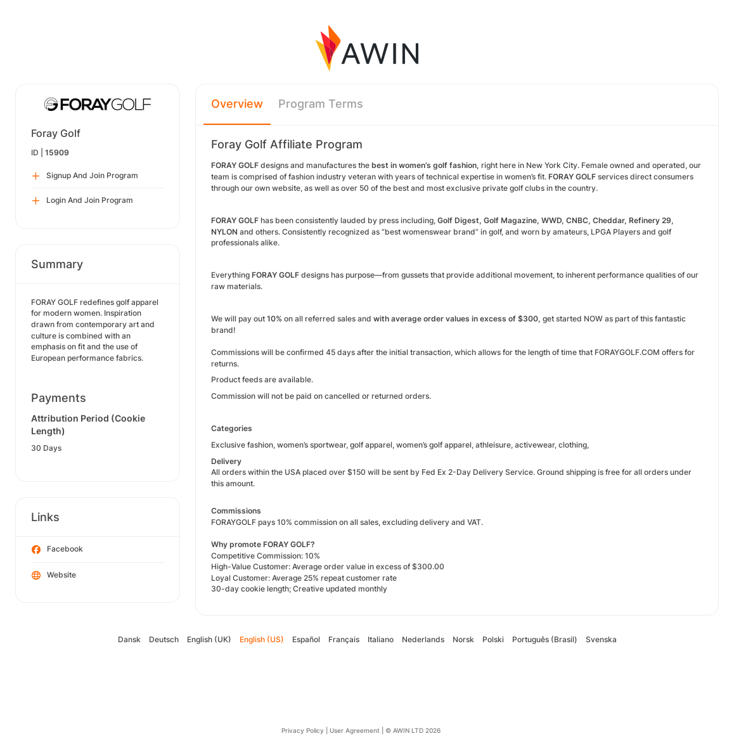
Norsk (463, 639)
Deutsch (164, 639)
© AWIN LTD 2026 (413, 730)
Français (343, 639)
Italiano (381, 639)
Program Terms (320, 103)
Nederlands (423, 639)
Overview (237, 103)
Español (306, 639)
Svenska (601, 639)
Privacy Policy (302, 730)
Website (54, 575)
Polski (493, 639)
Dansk (129, 639)
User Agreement (355, 730)
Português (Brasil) (544, 639)
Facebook (57, 549)
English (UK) (209, 639)
